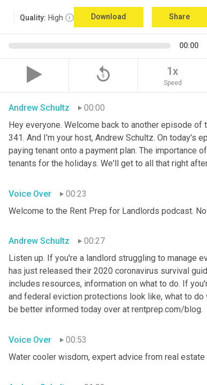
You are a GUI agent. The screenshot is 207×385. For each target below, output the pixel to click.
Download (108, 16)
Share (179, 16)
